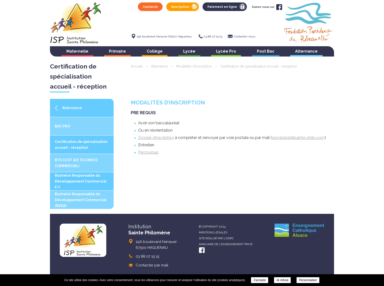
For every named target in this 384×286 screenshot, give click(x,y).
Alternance (306, 51)
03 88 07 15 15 (213, 36)
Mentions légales (213, 232)
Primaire (117, 51)
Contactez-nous (244, 36)
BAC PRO (62, 126)
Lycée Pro (226, 51)
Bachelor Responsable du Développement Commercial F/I (81, 181)
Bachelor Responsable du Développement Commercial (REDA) (81, 200)
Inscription (180, 7)
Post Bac (266, 51)
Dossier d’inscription (156, 137)
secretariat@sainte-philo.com (298, 137)
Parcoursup (148, 152)
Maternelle (77, 51)
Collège (155, 51)
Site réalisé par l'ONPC (216, 238)
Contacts (150, 7)
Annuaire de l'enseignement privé (225, 244)
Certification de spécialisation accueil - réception (81, 144)
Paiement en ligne (222, 7)
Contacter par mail (152, 265)
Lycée (189, 51)
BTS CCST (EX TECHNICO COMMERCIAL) (76, 163)
